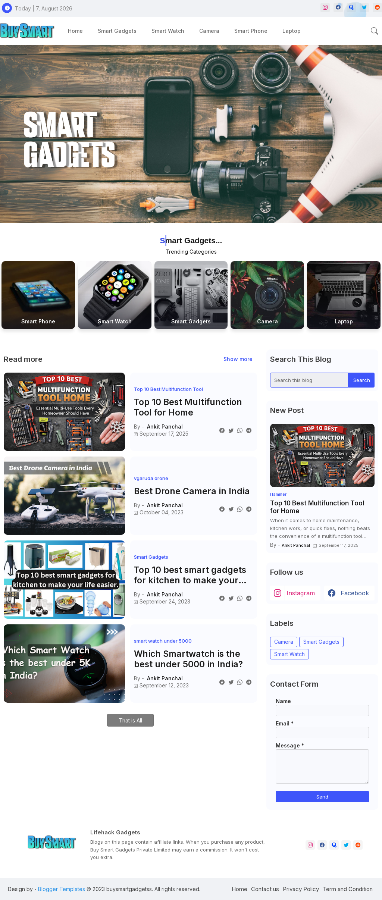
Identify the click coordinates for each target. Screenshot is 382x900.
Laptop (291, 31)
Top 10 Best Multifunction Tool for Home (188, 407)
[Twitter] (231, 430)
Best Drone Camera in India (192, 491)
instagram (300, 593)
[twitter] (346, 845)
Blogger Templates (61, 889)
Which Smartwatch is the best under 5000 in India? (188, 659)
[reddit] (377, 7)
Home (75, 31)
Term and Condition (348, 889)
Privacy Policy (301, 889)
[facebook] (322, 845)
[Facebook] (222, 430)
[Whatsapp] (239, 430)
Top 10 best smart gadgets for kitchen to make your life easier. (190, 575)
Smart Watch (167, 31)
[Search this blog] (309, 380)
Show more (238, 359)
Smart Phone (250, 31)
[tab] (75, 31)
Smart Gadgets (117, 31)
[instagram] (325, 7)
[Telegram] (248, 430)
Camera (209, 31)
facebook (355, 593)
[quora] (334, 845)
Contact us (265, 889)
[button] (374, 30)
